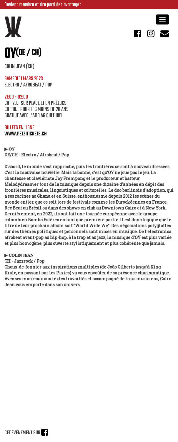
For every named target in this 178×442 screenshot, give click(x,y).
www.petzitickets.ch (25, 134)
